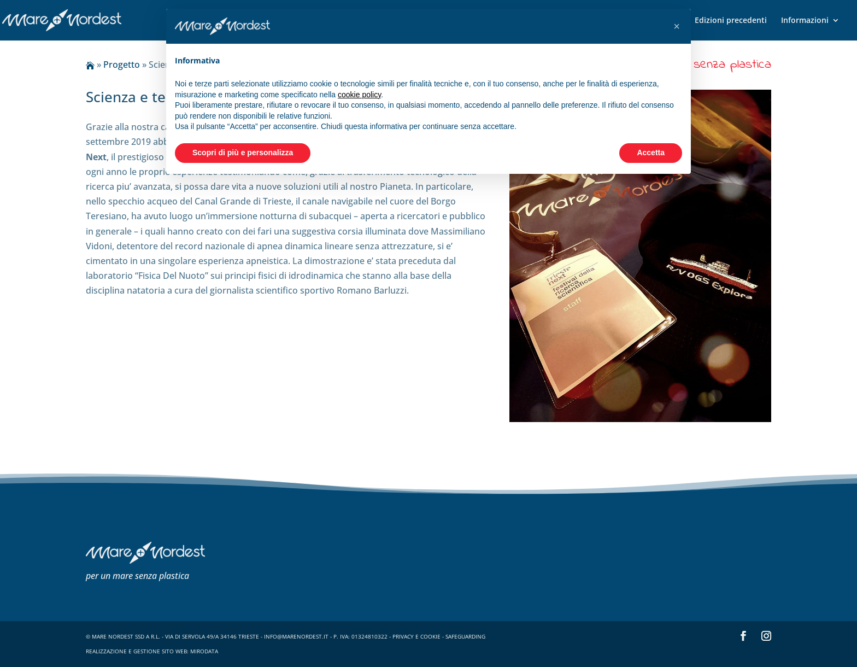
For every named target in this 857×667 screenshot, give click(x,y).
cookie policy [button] (359, 94)
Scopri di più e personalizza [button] (242, 152)
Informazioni (805, 20)
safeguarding (465, 636)
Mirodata (204, 651)
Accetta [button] (651, 152)
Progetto (121, 64)
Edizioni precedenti (731, 20)
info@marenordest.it (296, 636)
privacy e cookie (416, 636)
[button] (676, 26)
